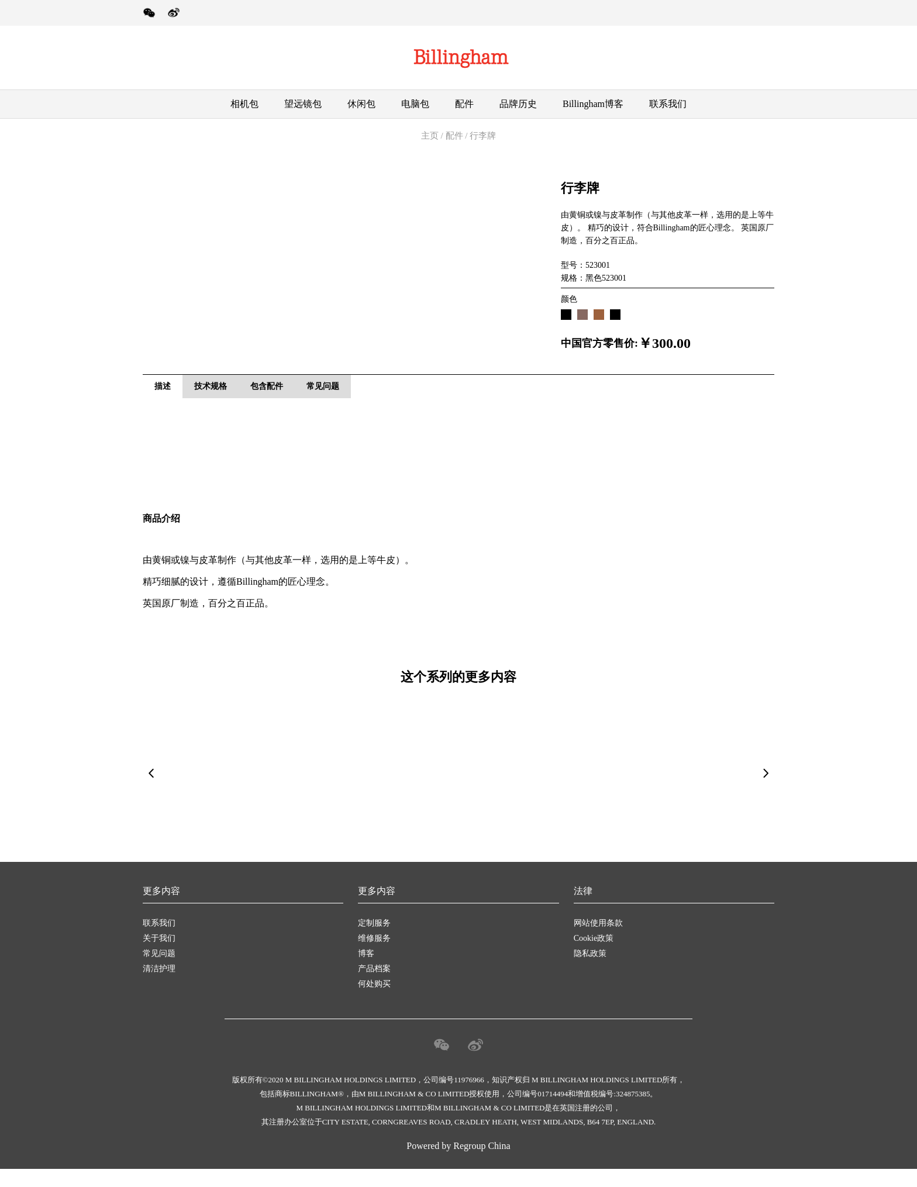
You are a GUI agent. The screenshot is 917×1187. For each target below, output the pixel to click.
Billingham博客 (593, 104)
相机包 (244, 104)
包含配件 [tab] (266, 399)
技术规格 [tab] (210, 399)
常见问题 (159, 971)
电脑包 (415, 104)
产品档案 (374, 986)
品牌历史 (518, 104)
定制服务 (374, 941)
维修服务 (374, 956)
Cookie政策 (593, 956)
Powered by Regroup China (458, 1164)
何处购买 (374, 1002)
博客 (366, 971)
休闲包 (361, 104)
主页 (430, 135)
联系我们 (668, 104)
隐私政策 (590, 971)
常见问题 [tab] (322, 399)
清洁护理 (159, 986)
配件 (464, 104)
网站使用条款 (598, 941)
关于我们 (159, 956)
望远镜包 (303, 104)
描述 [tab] (162, 399)
